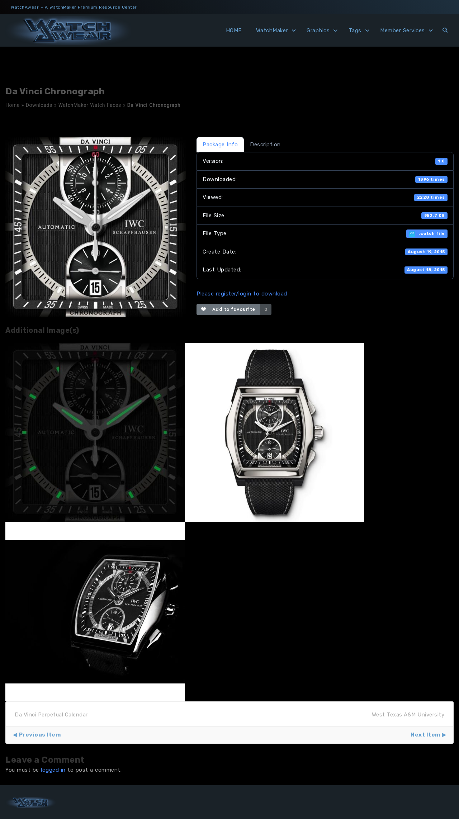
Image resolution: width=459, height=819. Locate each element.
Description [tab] (265, 144)
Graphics (318, 30)
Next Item (425, 735)
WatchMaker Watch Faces (89, 105)
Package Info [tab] (220, 144)
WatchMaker (272, 30)
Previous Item (40, 735)
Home (12, 105)
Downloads (39, 105)
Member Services (402, 30)
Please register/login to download (242, 293)
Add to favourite (228, 309)
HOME (234, 30)
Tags (355, 30)
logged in (53, 770)
